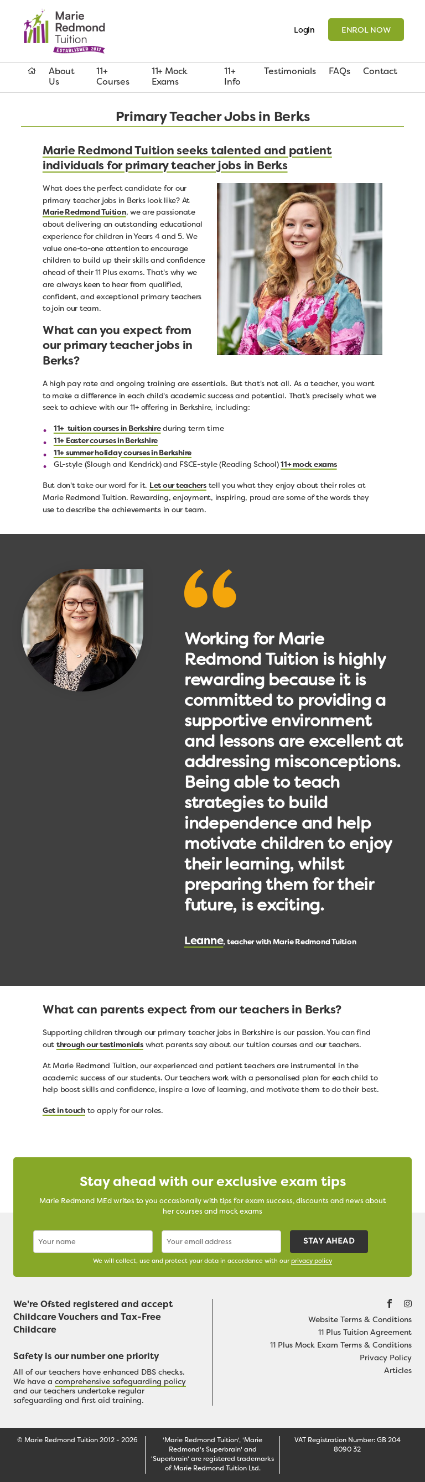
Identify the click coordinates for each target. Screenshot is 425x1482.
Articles (398, 1371)
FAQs (339, 71)
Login (304, 30)
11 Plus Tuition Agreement (365, 1333)
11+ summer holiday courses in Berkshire (122, 453)
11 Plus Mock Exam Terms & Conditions (341, 1345)
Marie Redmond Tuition (69, 31)
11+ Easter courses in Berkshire (106, 441)
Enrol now (366, 30)
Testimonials (289, 71)
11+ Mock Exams (170, 77)
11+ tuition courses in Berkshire (107, 429)
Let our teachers (177, 486)
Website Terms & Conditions (360, 1320)
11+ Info (232, 77)
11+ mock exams (309, 465)
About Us (62, 77)
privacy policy (311, 1262)
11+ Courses (112, 77)
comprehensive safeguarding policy (120, 1382)
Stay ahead (329, 1241)
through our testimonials (99, 1045)
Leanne (204, 942)
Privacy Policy (386, 1358)
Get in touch (64, 1111)
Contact (380, 71)
